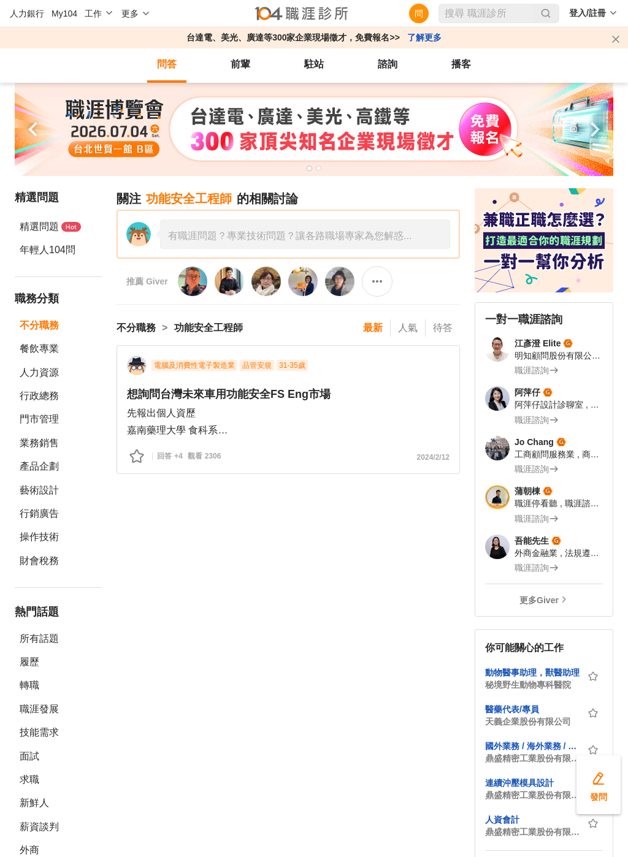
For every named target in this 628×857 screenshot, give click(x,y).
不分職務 (39, 325)
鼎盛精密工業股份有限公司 (532, 758)
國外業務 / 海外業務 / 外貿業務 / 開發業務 (532, 746)
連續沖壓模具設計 (519, 783)
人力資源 (39, 372)
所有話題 (39, 638)
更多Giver (539, 600)
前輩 (240, 64)
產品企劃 (39, 466)
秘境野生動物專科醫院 (528, 685)
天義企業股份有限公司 (528, 721)
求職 (29, 779)
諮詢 (387, 64)
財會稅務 (39, 560)
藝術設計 (39, 490)
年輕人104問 (47, 250)
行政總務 (39, 395)
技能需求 (39, 732)
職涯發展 (39, 709)
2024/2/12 (433, 457)
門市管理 (39, 419)
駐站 (314, 64)
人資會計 (502, 820)
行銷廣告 (39, 513)
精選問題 (50, 226)
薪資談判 (39, 826)
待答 (443, 327)
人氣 (408, 327)
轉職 (29, 685)
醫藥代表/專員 (512, 709)
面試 (29, 756)
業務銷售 (39, 443)
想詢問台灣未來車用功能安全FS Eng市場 (229, 394)
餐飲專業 (39, 348)
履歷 (29, 662)
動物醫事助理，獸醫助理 (532, 672)
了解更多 (424, 37)
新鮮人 (34, 803)
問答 (167, 64)
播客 (461, 64)
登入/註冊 (587, 13)
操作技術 (39, 536)
